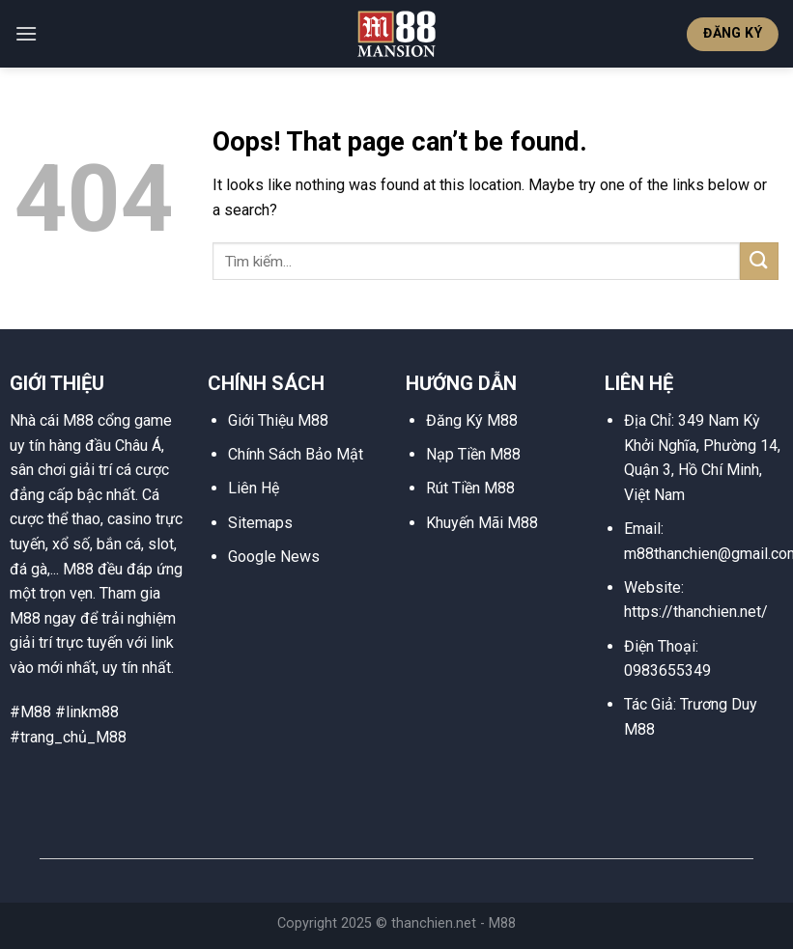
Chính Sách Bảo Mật (295, 454)
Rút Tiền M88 (470, 488)
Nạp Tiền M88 (473, 454)
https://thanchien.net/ (696, 611)
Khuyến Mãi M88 (482, 523)
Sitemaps (260, 523)
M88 (502, 923)
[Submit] (759, 261)
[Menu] (26, 33)
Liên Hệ (253, 488)
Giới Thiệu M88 (278, 420)
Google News (274, 556)
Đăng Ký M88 (472, 420)
